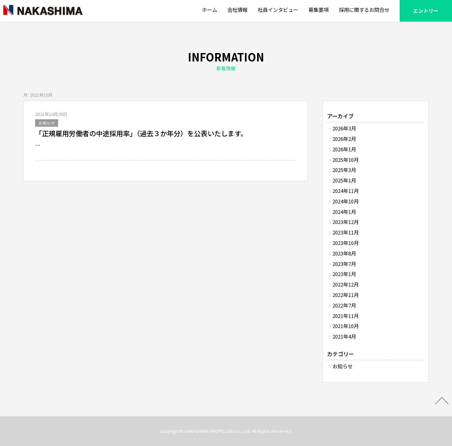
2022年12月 (345, 284)
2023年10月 (345, 242)
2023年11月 (345, 232)
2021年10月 (345, 325)
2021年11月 (345, 315)
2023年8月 (344, 253)
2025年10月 (345, 159)
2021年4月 (344, 336)
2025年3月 (344, 169)
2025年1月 (344, 180)
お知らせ (47, 123)
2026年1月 (344, 149)
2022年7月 (344, 305)
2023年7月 (344, 263)
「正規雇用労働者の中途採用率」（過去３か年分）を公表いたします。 (141, 133)
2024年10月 (345, 201)
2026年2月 (344, 138)
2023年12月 (345, 221)
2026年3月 (344, 128)
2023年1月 (344, 273)
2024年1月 (344, 211)
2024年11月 (345, 190)
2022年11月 (345, 294)
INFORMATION (226, 61)
